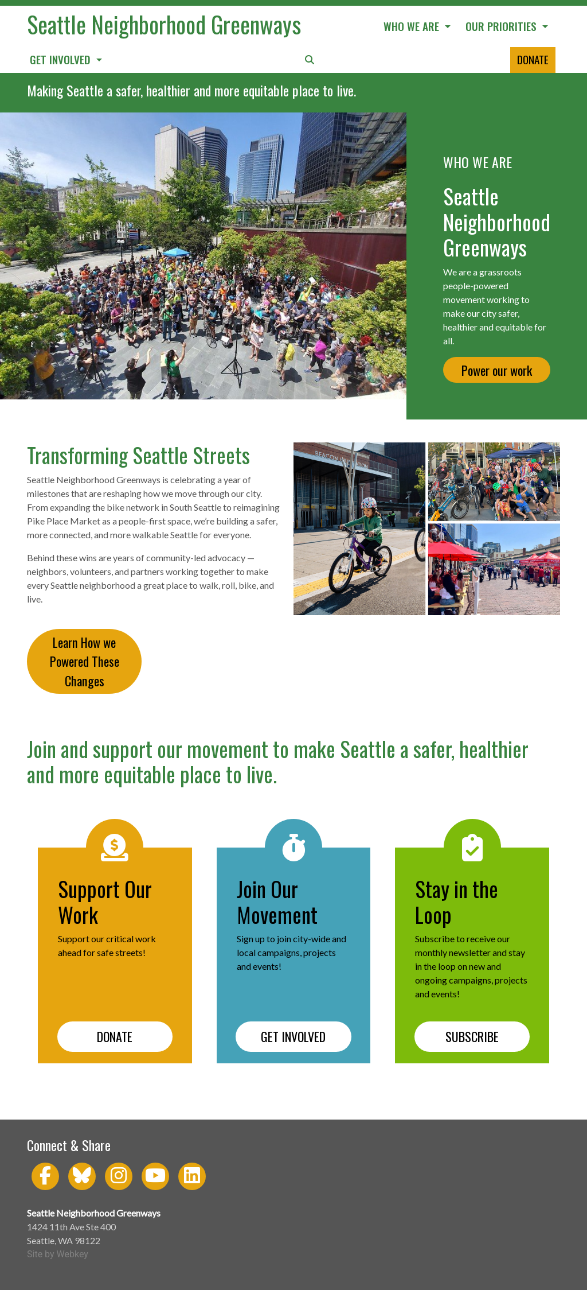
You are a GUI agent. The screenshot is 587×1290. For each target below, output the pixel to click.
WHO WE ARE (412, 26)
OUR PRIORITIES (502, 26)
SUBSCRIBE (472, 1036)
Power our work (496, 369)
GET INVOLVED (61, 59)
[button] (309, 60)
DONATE (533, 59)
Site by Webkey (57, 1254)
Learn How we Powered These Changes (84, 661)
